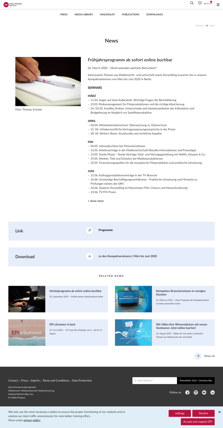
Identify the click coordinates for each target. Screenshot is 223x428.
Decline (203, 413)
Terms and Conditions (56, 380)
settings (179, 413)
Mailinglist (107, 14)
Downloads (154, 14)
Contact (13, 380)
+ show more (96, 201)
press (64, 14)
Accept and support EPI (197, 421)
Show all (204, 356)
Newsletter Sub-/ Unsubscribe (196, 380)
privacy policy (32, 420)
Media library (84, 14)
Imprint (35, 380)
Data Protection (82, 380)
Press (24, 380)
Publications (130, 14)
